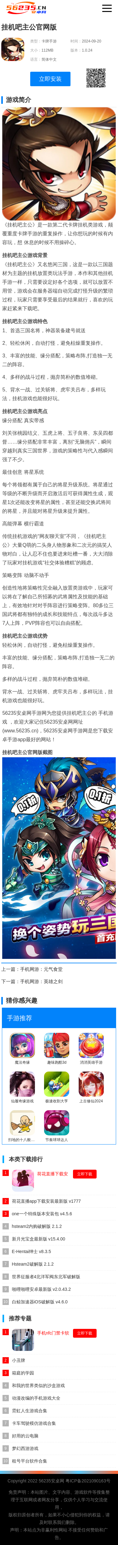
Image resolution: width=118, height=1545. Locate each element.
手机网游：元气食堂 (41, 969)
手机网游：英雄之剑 (41, 981)
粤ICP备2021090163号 (87, 1480)
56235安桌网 (51, 1480)
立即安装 (50, 79)
